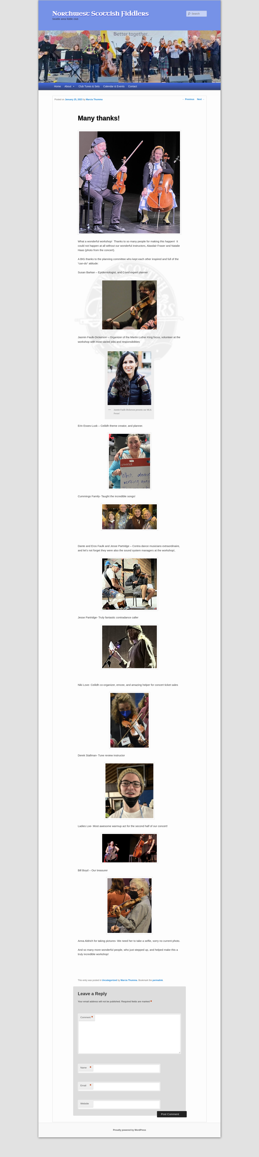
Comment (86, 1017)
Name (85, 1067)
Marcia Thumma (94, 99)
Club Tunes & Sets (89, 86)
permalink (157, 980)
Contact (132, 86)
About (69, 86)
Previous (188, 99)
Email (85, 1085)
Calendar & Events (114, 86)
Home (57, 86)
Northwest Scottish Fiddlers (100, 14)
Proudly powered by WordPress (129, 1130)
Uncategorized (109, 980)
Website (84, 1103)
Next (201, 99)
